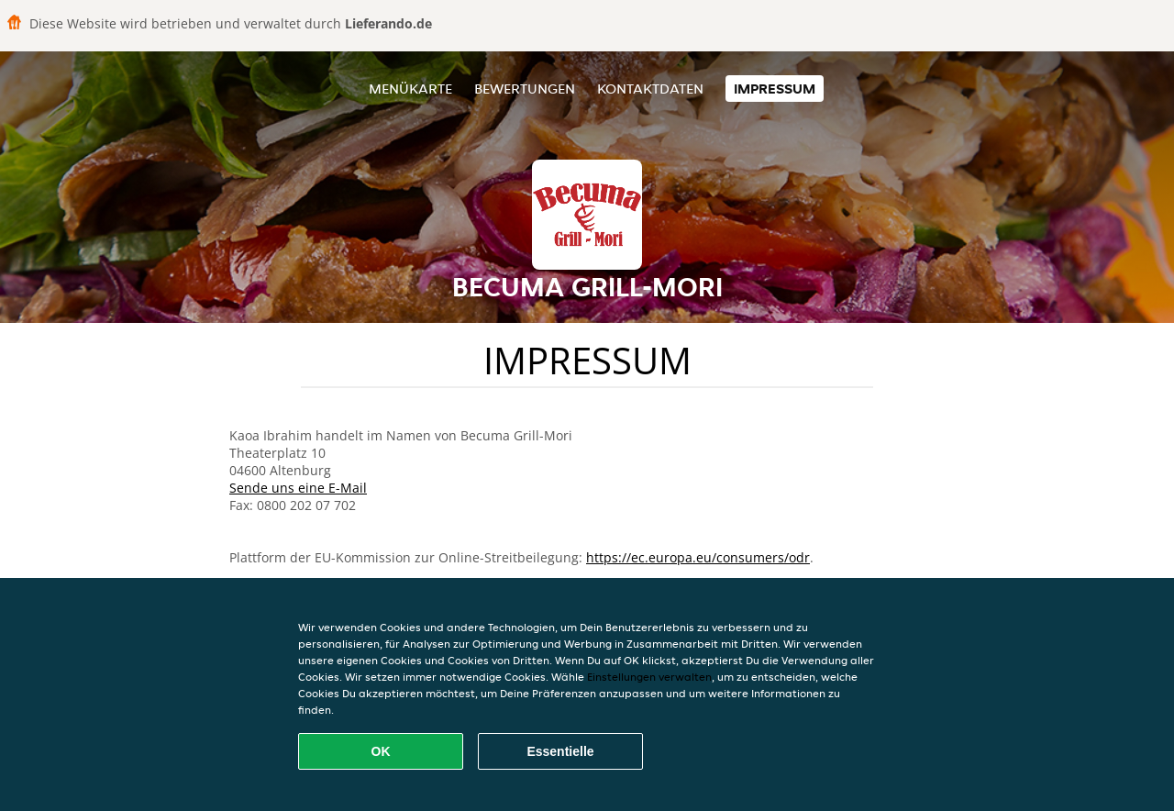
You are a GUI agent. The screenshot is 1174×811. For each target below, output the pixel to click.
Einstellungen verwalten (649, 676)
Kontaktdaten (650, 88)
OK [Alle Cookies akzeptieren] (381, 751)
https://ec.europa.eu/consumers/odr (698, 557)
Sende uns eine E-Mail (298, 487)
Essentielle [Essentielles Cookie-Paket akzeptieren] (559, 751)
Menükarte (410, 88)
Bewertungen (524, 88)
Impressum (774, 88)
